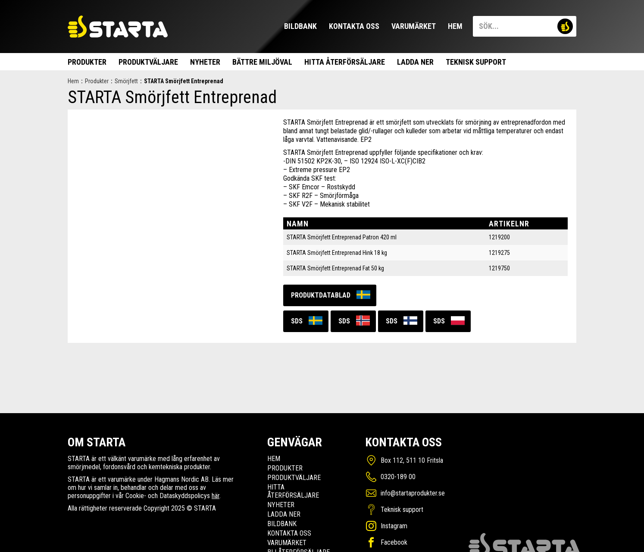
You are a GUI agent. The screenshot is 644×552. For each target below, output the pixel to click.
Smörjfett (126, 81)
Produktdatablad (320, 295)
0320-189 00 (398, 477)
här (215, 496)
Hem (455, 26)
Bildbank (300, 26)
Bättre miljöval (262, 61)
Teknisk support (476, 61)
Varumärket (413, 26)
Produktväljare (148, 61)
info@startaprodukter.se (413, 493)
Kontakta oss (354, 26)
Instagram (394, 526)
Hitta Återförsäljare (344, 61)
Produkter (87, 61)
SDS (297, 321)
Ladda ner (415, 61)
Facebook (394, 542)
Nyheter (205, 61)
